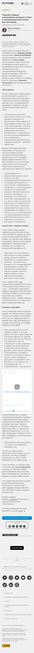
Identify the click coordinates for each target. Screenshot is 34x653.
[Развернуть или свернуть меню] (31, 3)
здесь (20, 511)
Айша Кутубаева (14, 28)
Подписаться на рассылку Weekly (15, 566)
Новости (6, 10)
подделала (13, 499)
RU (26, 3)
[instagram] (11, 577)
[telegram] (29, 577)
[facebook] (5, 577)
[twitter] (17, 577)
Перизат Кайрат (7, 35)
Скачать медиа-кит (11, 618)
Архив (7, 601)
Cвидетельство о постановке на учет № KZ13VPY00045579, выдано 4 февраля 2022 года (14, 635)
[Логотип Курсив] (8, 3)
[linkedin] (11, 585)
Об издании (9, 593)
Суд (14, 35)
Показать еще (17, 548)
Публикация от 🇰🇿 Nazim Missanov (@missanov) (18, 411)
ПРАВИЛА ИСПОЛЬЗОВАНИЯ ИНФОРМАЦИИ (18, 614)
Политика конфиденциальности (16, 597)
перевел (10, 488)
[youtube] (23, 577)
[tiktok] (5, 585)
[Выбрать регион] (22, 3)
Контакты (8, 610)
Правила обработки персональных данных (17, 606)
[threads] (17, 585)
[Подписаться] (30, 569)
